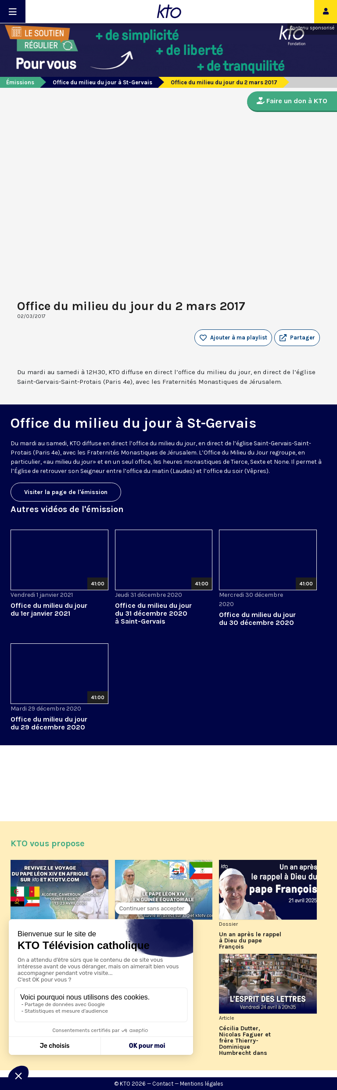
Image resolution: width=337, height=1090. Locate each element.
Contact (162, 1083)
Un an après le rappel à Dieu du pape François (250, 940)
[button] (297, 337)
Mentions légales (201, 1083)
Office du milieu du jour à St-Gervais (102, 82)
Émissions (20, 82)
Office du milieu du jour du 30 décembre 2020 (257, 618)
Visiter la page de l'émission (66, 492)
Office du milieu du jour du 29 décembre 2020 (49, 723)
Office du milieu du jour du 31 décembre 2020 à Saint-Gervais (153, 613)
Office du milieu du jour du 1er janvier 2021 (49, 609)
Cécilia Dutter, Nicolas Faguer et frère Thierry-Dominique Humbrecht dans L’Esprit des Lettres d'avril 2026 (247, 1040)
